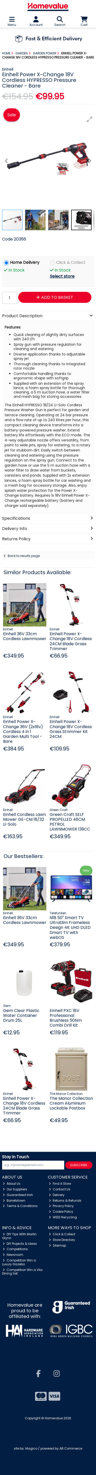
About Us (11, 1183)
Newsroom (13, 1254)
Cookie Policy (61, 1211)
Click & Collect (71, 262)
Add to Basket (54, 297)
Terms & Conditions (20, 1206)
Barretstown (14, 1200)
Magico (31, 1448)
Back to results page (24, 556)
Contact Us (59, 1189)
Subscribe (78, 1165)
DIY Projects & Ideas (20, 1243)
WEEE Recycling (63, 1217)
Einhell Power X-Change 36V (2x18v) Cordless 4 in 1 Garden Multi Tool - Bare (23, 731)
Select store (62, 276)
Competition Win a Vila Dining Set (22, 1272)
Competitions (15, 1249)
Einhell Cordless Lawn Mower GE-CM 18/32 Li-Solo (24, 819)
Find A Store (60, 1183)
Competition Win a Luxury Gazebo (19, 1262)
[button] (90, 119)
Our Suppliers (15, 1189)
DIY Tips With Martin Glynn (19, 1236)
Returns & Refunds (65, 1200)
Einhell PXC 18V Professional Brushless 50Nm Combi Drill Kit (66, 1018)
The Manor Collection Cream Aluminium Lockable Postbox (71, 1103)
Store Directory (62, 1240)
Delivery (57, 1195)
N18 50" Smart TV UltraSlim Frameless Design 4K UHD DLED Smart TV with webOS (70, 927)
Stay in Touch (15, 1157)
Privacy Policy (61, 1206)
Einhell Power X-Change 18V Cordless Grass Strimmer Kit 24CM (71, 729)
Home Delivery (24, 262)
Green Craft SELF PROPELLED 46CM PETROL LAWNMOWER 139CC (70, 822)
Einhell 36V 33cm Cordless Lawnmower (24, 636)
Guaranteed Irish (18, 1195)
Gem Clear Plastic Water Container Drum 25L (21, 1015)
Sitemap (57, 1245)
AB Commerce (70, 1448)
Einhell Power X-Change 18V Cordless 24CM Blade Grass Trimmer (71, 641)
